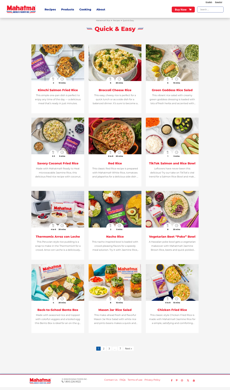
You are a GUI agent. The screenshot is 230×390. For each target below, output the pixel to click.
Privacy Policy (152, 379)
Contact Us (110, 379)
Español (218, 2)
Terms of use (135, 379)
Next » (128, 348)
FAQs (123, 379)
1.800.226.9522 (71, 381)
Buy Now (183, 9)
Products (67, 9)
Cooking (85, 9)
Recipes (50, 9)
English (209, 2)
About (100, 9)
